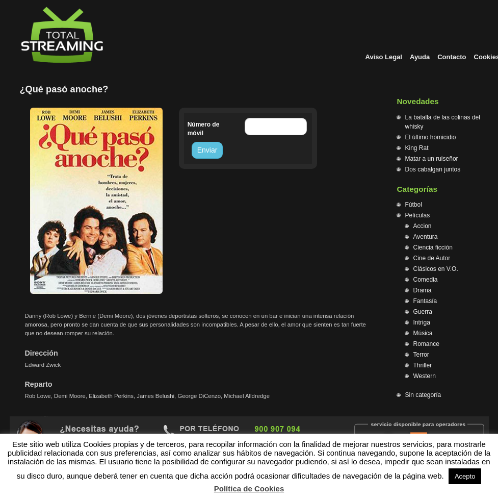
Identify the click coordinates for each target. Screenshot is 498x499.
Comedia (425, 279)
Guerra (422, 311)
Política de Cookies (249, 488)
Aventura (425, 236)
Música (423, 333)
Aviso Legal (383, 57)
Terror (421, 354)
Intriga (421, 322)
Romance (426, 343)
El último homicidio (430, 137)
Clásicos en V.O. (435, 268)
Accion (422, 226)
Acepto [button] (465, 476)
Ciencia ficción (433, 247)
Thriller (422, 365)
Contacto (451, 57)
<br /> (203, 202)
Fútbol (413, 204)
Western (424, 376)
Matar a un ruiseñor (431, 158)
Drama (422, 290)
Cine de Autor (432, 258)
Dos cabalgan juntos (433, 169)
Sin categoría (423, 394)
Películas (417, 215)
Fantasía (425, 301)
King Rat (417, 148)
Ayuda (420, 57)
